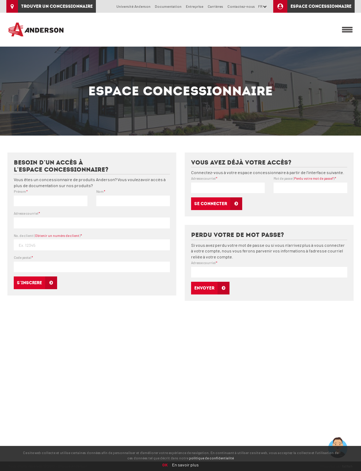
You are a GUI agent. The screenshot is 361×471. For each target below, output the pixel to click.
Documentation (168, 6)
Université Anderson (133, 6)
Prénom (21, 191)
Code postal (23, 257)
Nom (100, 191)
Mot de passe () (305, 178)
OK (165, 464)
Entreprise (194, 6)
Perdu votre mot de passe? (314, 178)
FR (262, 6)
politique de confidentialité (211, 458)
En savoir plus (185, 464)
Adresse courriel (27, 213)
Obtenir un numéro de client (57, 235)
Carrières (215, 6)
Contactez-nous (241, 6)
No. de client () (48, 235)
